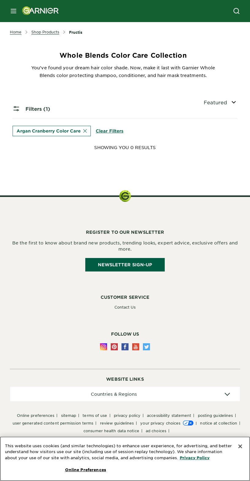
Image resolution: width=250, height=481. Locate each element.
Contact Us (125, 307)
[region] (125, 459)
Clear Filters (109, 130)
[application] (125, 394)
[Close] (240, 446)
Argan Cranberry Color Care (52, 130)
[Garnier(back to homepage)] (38, 11)
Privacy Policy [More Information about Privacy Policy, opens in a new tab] (195, 457)
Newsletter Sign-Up (125, 264)
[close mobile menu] (13, 11)
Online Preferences (36, 415)
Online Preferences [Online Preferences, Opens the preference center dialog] (85, 469)
